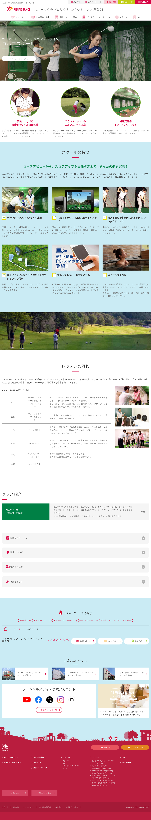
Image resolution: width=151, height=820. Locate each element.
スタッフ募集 (126, 620)
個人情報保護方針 (45, 807)
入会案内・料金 (40, 17)
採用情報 (111, 2)
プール (64, 768)
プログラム (67, 757)
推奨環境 (58, 807)
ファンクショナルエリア (70, 766)
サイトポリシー (28, 807)
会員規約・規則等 (72, 807)
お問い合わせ (85, 641)
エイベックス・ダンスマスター (102, 780)
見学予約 (139, 641)
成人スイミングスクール (100, 766)
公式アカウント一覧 (49, 710)
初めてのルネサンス (11, 757)
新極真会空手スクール (99, 785)
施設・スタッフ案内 (66, 17)
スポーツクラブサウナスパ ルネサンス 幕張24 (68, 9)
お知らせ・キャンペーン (12, 762)
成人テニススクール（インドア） (103, 761)
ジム (64, 763)
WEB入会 (143, 2)
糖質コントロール (110, 620)
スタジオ (65, 761)
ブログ (137, 17)
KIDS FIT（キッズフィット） (102, 778)
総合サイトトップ (93, 2)
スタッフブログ (135, 747)
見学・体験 (37, 762)
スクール (121, 17)
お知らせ (17, 17)
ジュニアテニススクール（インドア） (105, 775)
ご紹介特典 (15, 793)
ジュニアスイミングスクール (102, 773)
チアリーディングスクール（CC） (104, 783)
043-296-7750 (59, 640)
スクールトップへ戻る (22, 59)
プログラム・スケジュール (96, 17)
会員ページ (127, 2)
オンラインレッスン (44, 620)
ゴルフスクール (97, 763)
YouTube (105, 747)
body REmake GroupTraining (102, 771)
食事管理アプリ (25, 620)
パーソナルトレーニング (89, 620)
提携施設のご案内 (44, 793)
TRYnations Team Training (101, 768)
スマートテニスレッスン (65, 620)
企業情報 (16, 807)
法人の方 (75, 2)
